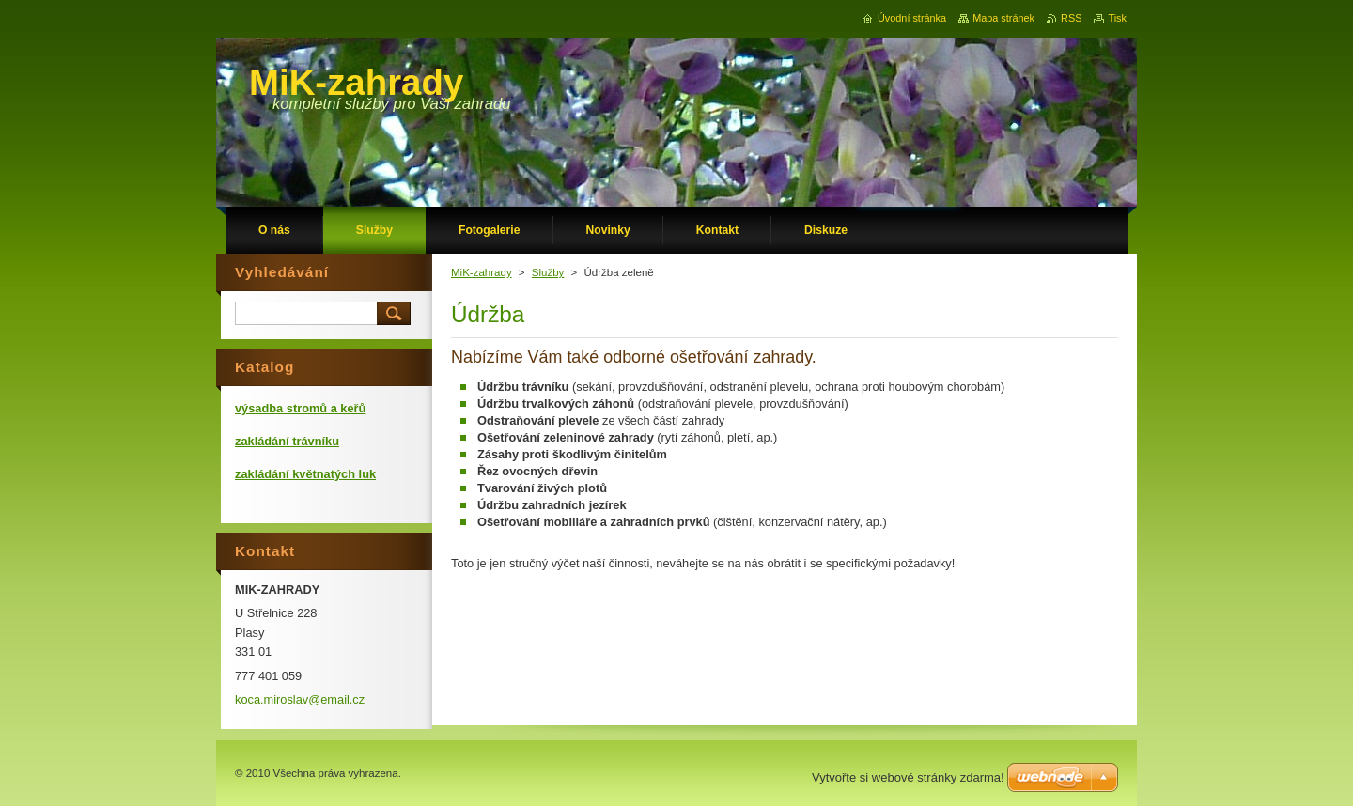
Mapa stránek (1003, 17)
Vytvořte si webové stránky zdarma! (908, 777)
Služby (548, 272)
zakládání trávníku (287, 441)
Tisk (1117, 17)
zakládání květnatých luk (305, 474)
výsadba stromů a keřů (300, 408)
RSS (1071, 17)
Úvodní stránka (912, 17)
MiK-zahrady (481, 272)
